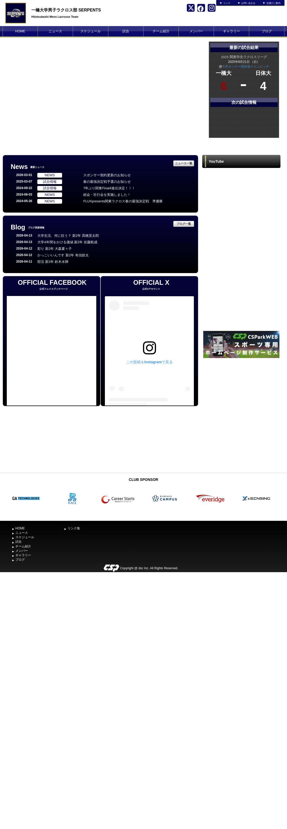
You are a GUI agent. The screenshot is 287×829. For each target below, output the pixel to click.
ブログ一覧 (184, 223)
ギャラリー (231, 31)
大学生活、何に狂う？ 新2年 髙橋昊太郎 (68, 236)
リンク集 (74, 528)
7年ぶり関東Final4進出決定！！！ (109, 188)
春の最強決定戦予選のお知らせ (107, 182)
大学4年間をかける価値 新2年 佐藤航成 (67, 242)
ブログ (267, 31)
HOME (20, 31)
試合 (125, 31)
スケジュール (90, 31)
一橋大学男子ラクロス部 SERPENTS (66, 10)
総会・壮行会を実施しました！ (107, 195)
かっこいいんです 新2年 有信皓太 (62, 255)
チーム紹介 (161, 31)
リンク (226, 3)
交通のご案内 (273, 3)
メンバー (196, 31)
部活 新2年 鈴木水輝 (52, 262)
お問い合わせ (248, 3)
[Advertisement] (57, 415)
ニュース (55, 31)
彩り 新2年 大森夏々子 (54, 249)
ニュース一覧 (183, 163)
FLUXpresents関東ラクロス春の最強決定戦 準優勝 (123, 201)
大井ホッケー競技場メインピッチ (245, 66)
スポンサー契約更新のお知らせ (107, 175)
